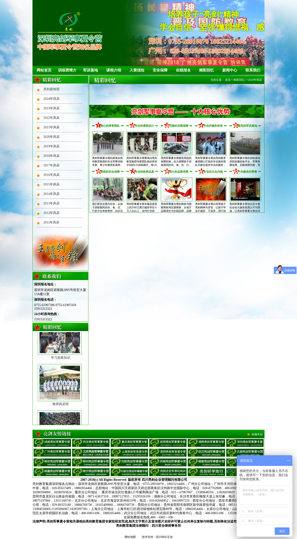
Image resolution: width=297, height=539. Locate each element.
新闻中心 (229, 70)
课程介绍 (113, 70)
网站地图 (130, 537)
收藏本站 (257, 434)
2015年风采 (51, 184)
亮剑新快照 (51, 89)
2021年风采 (51, 127)
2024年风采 (51, 98)
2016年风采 (51, 175)
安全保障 (160, 70)
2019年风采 (51, 146)
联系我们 (252, 70)
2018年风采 (51, 156)
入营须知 (136, 70)
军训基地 (90, 70)
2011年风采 (51, 222)
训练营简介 (67, 70)
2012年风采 (51, 213)
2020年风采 (51, 137)
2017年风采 (51, 165)
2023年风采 (51, 108)
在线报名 (183, 70)
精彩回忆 (206, 70)
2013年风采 (51, 203)
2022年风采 (51, 117)
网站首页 (44, 70)
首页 (228, 79)
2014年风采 (51, 194)
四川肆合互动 (164, 537)
